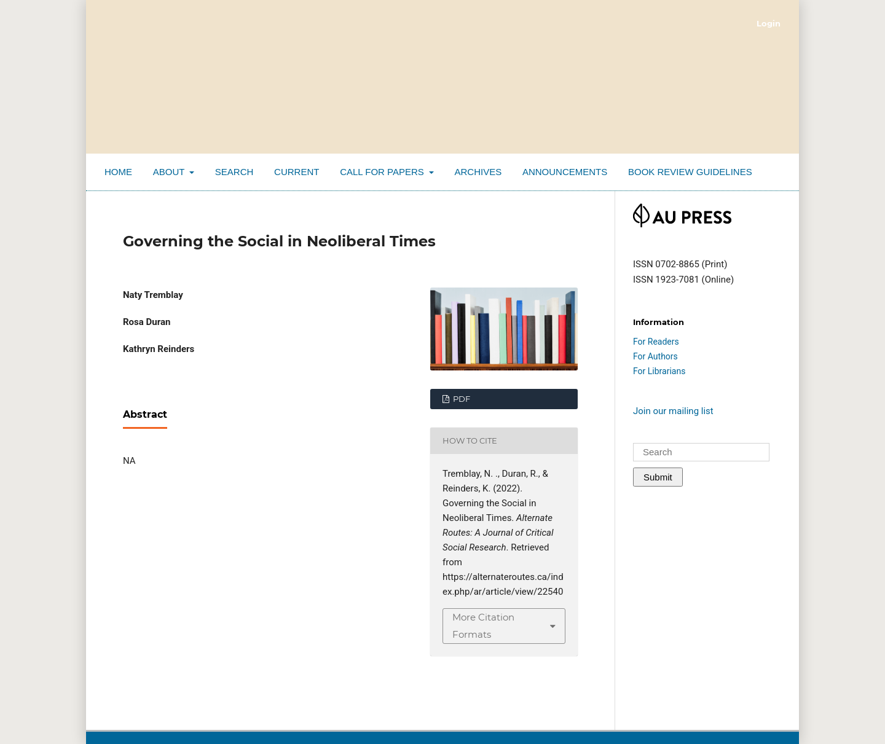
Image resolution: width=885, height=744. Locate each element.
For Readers (656, 342)
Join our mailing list (673, 411)
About (170, 171)
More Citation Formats (483, 625)
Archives (478, 171)
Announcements (564, 171)
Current (296, 171)
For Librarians (659, 371)
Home (118, 171)
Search (234, 171)
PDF (460, 399)
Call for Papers (383, 171)
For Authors (655, 356)
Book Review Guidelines (690, 171)
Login (769, 23)
